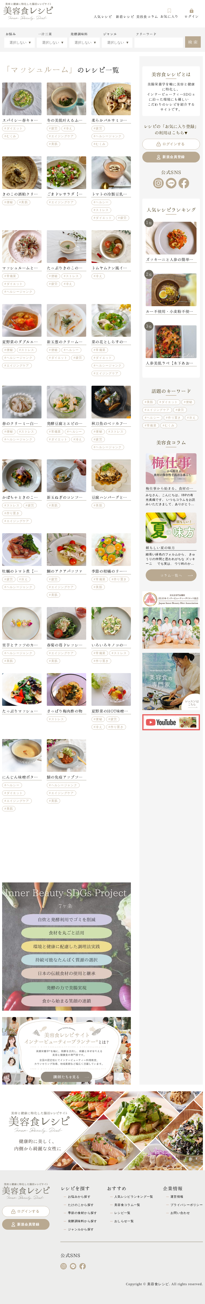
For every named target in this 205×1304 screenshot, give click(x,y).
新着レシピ (125, 16)
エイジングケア (62, 136)
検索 (193, 41)
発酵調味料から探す (82, 1221)
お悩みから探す (79, 1196)
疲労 (54, 128)
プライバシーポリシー (186, 1205)
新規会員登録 (170, 157)
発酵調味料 (79, 34)
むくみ (11, 136)
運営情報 (176, 1196)
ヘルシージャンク (109, 136)
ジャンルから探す (81, 1229)
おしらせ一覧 (124, 1221)
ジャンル (110, 34)
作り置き (13, 513)
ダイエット (15, 128)
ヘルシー (102, 202)
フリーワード (146, 34)
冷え (69, 128)
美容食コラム (147, 16)
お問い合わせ (180, 1213)
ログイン (191, 13)
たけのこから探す (81, 1205)
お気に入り (169, 13)
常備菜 (11, 276)
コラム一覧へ (176, 575)
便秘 (10, 202)
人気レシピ (103, 16)
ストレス (102, 210)
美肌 (54, 144)
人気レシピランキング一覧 (133, 1196)
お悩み (11, 34)
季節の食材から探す (82, 1213)
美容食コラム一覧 (127, 1205)
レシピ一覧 (122, 1213)
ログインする (170, 144)
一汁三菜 (45, 34)
